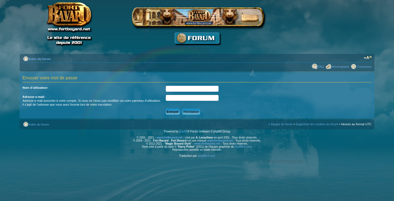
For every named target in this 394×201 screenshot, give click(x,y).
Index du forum (39, 59)
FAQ (321, 66)
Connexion (364, 66)
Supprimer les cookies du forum (317, 124)
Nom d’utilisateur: (35, 87)
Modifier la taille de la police (368, 57)
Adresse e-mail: (33, 96)
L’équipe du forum (281, 124)
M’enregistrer (340, 66)
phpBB (183, 131)
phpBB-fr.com (243, 146)
